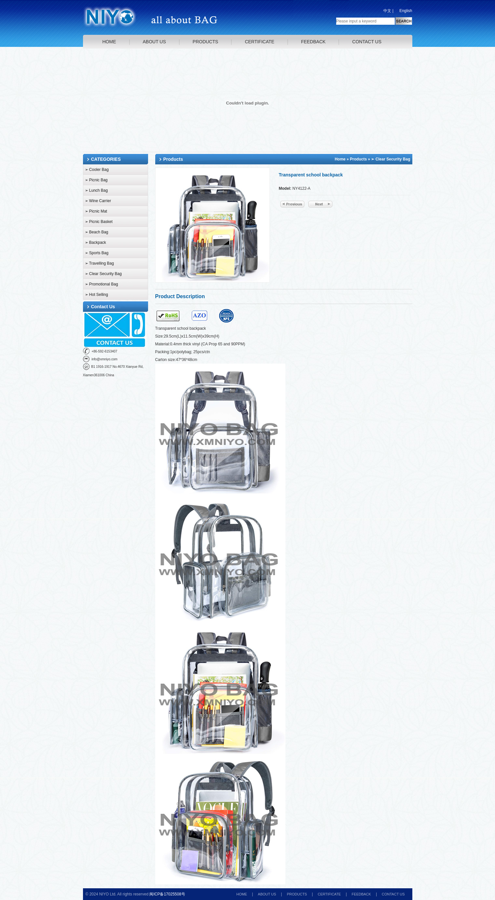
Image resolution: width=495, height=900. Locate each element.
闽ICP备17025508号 (167, 894)
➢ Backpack (95, 242)
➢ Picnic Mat (96, 211)
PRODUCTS (205, 41)
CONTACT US (366, 41)
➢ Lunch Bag (96, 190)
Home (340, 159)
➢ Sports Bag (97, 253)
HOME (109, 41)
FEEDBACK (313, 41)
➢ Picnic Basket (99, 221)
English (405, 10)
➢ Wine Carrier (98, 201)
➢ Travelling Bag (99, 263)
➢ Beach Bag (96, 232)
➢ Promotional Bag (101, 284)
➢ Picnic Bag (96, 180)
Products (358, 159)
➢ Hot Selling (96, 294)
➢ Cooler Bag (97, 169)
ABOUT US (154, 41)
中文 (387, 10)
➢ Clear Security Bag (103, 273)
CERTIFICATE (259, 41)
